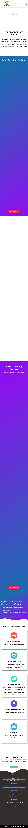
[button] (26, 3)
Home (9, 18)
